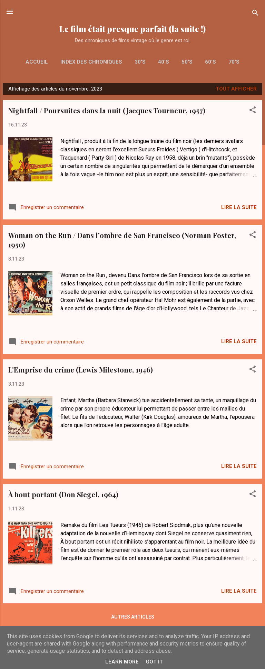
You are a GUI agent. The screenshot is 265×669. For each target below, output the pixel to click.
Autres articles (132, 617)
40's (163, 62)
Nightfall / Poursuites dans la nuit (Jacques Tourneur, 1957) (106, 110)
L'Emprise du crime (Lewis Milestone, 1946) (80, 369)
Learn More (122, 662)
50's (187, 62)
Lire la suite (239, 207)
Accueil (37, 62)
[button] (252, 111)
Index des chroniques (91, 62)
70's (233, 62)
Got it (154, 662)
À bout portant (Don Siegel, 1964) (63, 494)
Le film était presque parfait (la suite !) (132, 28)
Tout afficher (236, 89)
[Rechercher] (255, 14)
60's (210, 62)
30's (140, 62)
